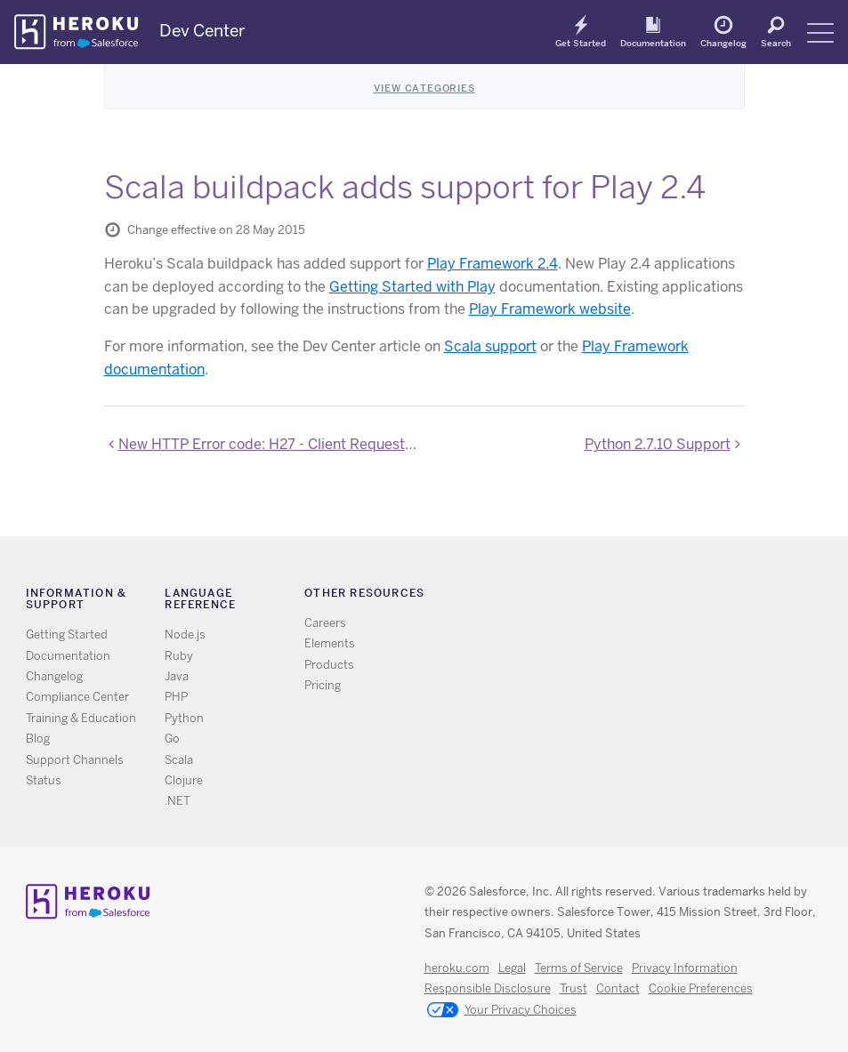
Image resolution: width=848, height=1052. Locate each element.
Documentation (653, 42)
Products (329, 664)
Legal (512, 968)
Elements (329, 643)
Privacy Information (685, 968)
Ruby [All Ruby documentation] (179, 656)
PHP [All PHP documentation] (176, 696)
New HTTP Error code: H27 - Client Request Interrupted (268, 444)
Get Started (580, 42)
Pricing (322, 685)
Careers (325, 623)
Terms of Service (579, 968)
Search (776, 42)
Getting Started (67, 634)
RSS (593, 596)
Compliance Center (77, 696)
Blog (38, 738)
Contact (618, 988)
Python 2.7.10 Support (658, 444)
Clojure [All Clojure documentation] (184, 780)
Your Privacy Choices (502, 1011)
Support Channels (75, 760)
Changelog (723, 42)
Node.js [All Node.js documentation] (185, 634)
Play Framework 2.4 (492, 263)
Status (43, 780)
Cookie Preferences (701, 988)
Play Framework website (550, 309)
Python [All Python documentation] (184, 718)
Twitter (619, 596)
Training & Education (81, 718)
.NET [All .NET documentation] (177, 800)
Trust (573, 988)
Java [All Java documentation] (177, 676)
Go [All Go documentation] (172, 738)
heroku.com (456, 968)
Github (644, 596)
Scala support (490, 346)
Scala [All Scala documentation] (179, 760)
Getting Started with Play (412, 286)
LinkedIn (670, 596)
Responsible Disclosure (487, 988)
